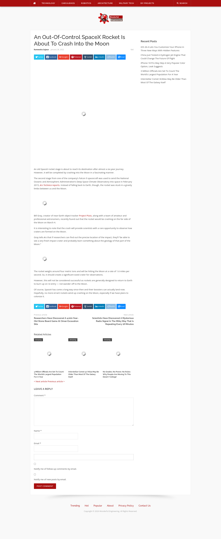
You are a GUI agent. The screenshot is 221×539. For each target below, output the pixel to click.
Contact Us (145, 505)
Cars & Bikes (68, 3)
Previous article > (56, 381)
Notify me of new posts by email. (50, 479)
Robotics (86, 3)
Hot (87, 505)
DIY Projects (147, 3)
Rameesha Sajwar (41, 49)
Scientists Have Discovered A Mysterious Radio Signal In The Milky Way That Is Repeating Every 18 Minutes (113, 321)
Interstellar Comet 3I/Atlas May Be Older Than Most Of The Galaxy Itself (83, 374)
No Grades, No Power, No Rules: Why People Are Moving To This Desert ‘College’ (117, 374)
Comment (39, 395)
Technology (48, 3)
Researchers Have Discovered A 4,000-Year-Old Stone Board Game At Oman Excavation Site (56, 321)
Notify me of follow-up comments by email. (55, 468)
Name (38, 430)
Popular (98, 505)
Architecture (105, 3)
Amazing (38, 340)
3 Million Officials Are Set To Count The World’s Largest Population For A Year (49, 374)
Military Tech (126, 3)
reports (50, 185)
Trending (75, 505)
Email (37, 443)
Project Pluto (85, 215)
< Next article (40, 381)
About (110, 505)
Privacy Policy (126, 505)
